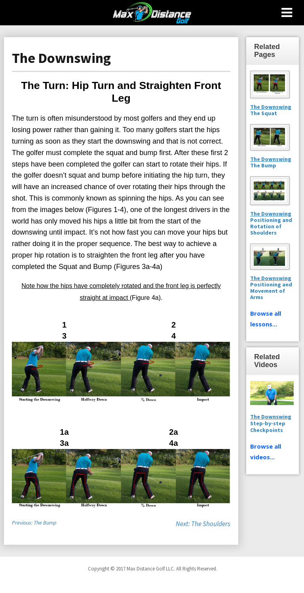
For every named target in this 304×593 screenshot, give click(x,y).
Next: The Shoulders (203, 523)
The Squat (263, 113)
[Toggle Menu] (287, 12)
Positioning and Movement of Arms (271, 288)
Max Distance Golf (152, 13)
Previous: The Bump (34, 522)
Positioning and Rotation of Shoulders (271, 223)
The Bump (263, 165)
